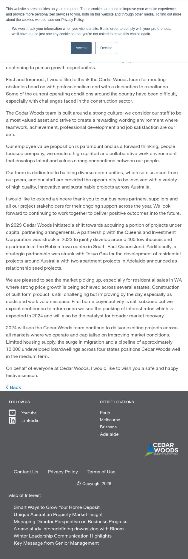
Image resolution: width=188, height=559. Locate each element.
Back (15, 387)
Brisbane (108, 426)
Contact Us (26, 471)
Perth (105, 412)
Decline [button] (106, 48)
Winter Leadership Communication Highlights (63, 535)
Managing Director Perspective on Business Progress (70, 521)
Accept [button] (81, 48)
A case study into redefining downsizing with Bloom (69, 528)
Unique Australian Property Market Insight (58, 514)
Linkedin (30, 420)
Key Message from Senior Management (56, 543)
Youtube (29, 412)
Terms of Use (101, 471)
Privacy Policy (63, 471)
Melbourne (110, 419)
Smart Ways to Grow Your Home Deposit (57, 507)
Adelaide (109, 434)
